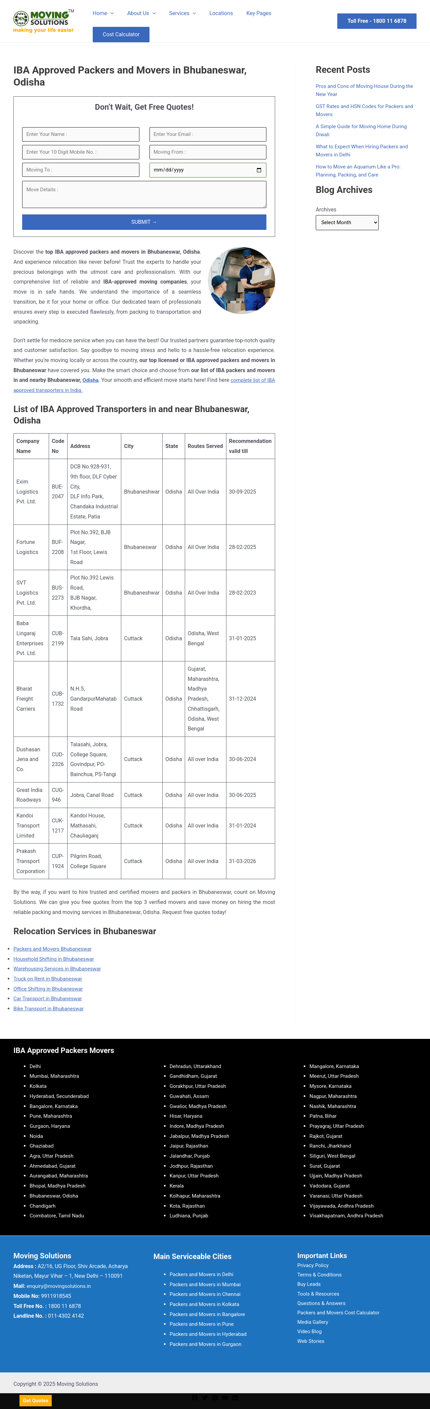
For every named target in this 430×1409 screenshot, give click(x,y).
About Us (137, 13)
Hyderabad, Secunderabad (61, 1096)
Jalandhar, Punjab (191, 1156)
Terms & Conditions (316, 1276)
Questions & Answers (318, 1306)
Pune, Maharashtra (52, 1116)
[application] (109, 13)
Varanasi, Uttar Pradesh (337, 1196)
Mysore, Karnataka (331, 1086)
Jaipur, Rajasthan (190, 1146)
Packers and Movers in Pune (203, 1324)
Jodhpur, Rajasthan (192, 1166)
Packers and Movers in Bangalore (209, 1314)
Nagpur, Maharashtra (334, 1096)
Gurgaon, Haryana (51, 1126)
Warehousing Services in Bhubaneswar (59, 972)
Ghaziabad (42, 1146)
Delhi (36, 1066)
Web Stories (307, 1346)
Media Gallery (309, 1326)
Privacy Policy (310, 1266)
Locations (211, 13)
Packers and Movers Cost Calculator (336, 1316)
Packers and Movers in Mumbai (207, 1284)
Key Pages (246, 13)
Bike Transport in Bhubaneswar (50, 1012)
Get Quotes (36, 1401)
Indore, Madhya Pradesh (198, 1126)
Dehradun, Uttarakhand (197, 1066)
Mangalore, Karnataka (335, 1066)
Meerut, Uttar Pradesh (335, 1076)
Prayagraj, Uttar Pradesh (338, 1126)
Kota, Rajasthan (188, 1206)
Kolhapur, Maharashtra (196, 1196)
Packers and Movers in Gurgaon (208, 1344)
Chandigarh (43, 1206)
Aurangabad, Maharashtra (60, 1175)
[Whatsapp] (411, 1400)
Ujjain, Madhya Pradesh (337, 1175)
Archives (326, 209)
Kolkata (39, 1086)
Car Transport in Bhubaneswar (49, 1002)
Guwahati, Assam (190, 1096)
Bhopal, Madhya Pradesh (59, 1185)
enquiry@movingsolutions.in (61, 1286)
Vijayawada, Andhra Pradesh (343, 1206)
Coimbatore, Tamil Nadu (58, 1215)
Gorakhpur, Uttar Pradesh (199, 1086)
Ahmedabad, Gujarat (54, 1166)
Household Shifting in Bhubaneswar (55, 962)
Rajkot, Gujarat (326, 1136)
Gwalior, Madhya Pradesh (200, 1106)
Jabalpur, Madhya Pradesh (201, 1136)
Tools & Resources (315, 1296)
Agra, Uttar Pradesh (53, 1156)
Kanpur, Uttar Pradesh (195, 1175)
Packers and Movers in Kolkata (206, 1304)
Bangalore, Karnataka (55, 1106)
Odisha (92, 384)
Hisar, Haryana (187, 1116)
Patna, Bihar (323, 1116)
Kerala (177, 1185)
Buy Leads (305, 1286)
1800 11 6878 (389, 21)
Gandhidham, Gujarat (195, 1076)
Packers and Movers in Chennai (207, 1294)
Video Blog (306, 1336)
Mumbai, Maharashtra (56, 1076)
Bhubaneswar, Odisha (55, 1196)
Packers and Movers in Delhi (203, 1274)
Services (175, 13)
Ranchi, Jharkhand (331, 1146)
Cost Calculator (119, 34)
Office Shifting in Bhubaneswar (50, 992)
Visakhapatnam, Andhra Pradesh (348, 1215)
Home (102, 13)
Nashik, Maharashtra (333, 1106)
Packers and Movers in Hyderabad (210, 1334)
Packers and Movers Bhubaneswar (54, 952)
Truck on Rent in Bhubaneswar (49, 982)
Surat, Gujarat (325, 1166)
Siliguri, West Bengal (333, 1156)
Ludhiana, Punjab (190, 1215)
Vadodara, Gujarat (330, 1185)
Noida (37, 1136)
